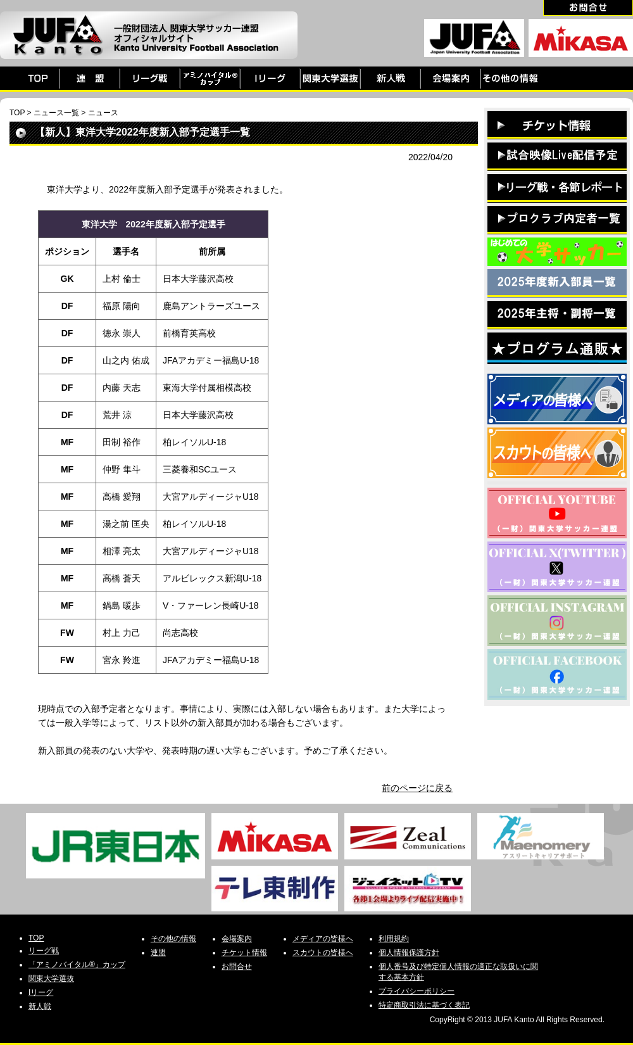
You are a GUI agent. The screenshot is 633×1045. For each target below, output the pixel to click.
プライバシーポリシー (416, 991)
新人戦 (39, 1006)
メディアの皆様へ (322, 938)
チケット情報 (244, 952)
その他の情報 (173, 938)
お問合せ (237, 966)
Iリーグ (40, 992)
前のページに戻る (417, 788)
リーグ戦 (43, 950)
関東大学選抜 (51, 978)
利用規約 (394, 938)
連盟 (158, 952)
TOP (17, 112)
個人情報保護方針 (409, 952)
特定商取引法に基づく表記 (424, 1005)
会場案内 (237, 938)
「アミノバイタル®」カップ (76, 964)
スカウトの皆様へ (322, 952)
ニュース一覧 (56, 112)
